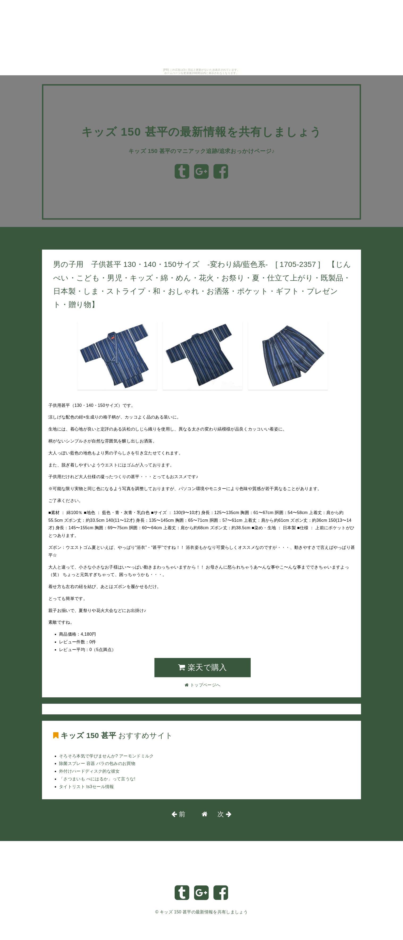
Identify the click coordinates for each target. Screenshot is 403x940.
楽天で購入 (202, 667)
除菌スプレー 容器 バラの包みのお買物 (97, 763)
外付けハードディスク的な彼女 (89, 771)
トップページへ (60, 241)
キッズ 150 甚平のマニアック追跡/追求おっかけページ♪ (201, 158)
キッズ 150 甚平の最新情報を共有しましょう (204, 912)
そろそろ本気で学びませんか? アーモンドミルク (106, 756)
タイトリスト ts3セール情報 (86, 786)
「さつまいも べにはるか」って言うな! (97, 779)
